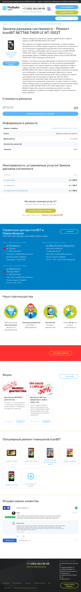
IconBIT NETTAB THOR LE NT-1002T (64, 128)
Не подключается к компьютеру (16, 191)
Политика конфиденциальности (25, 588)
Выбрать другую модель (11, 63)
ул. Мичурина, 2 (14, 245)
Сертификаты (17, 583)
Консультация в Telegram (16, 257)
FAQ (49, 583)
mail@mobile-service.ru (24, 254)
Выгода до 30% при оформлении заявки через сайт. (38, 399)
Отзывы (28, 583)
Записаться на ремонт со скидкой (40, 114)
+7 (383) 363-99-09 (33, 8)
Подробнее (20, 421)
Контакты (7, 588)
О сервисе (6, 583)
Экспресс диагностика (50, 324)
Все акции (68, 376)
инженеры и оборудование (31, 324)
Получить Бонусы (61, 353)
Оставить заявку (67, 12)
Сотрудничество (39, 583)
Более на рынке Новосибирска (70, 324)
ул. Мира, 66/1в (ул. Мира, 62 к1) (60, 245)
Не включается (9, 180)
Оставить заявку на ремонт (40, 211)
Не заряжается (9, 185)
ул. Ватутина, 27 (14, 268)
